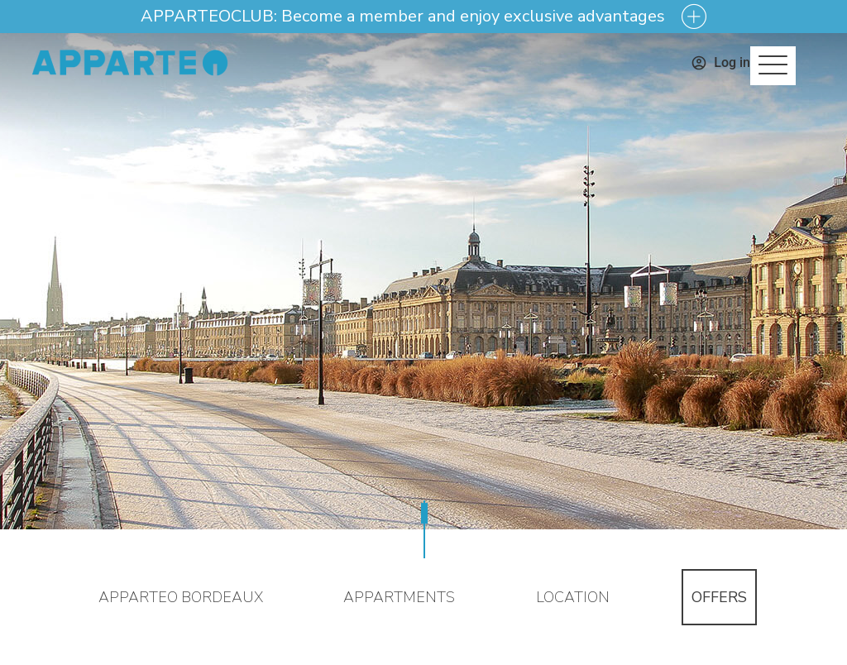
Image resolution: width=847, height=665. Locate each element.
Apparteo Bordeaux (180, 597)
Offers (719, 597)
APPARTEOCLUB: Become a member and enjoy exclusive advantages (403, 16)
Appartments (399, 597)
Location (573, 597)
